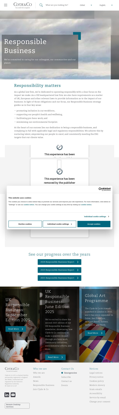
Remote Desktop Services (13, 405)
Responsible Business (43, 385)
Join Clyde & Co (41, 389)
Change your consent (100, 401)
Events (64, 385)
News (36, 381)
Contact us (66, 381)
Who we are (39, 373)
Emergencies (70, 373)
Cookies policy (97, 381)
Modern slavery (97, 385)
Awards (37, 377)
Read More (13, 329)
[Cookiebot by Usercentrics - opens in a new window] (100, 189)
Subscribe (66, 377)
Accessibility (96, 393)
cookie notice (29, 204)
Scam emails (96, 389)
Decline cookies (25, 224)
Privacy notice (96, 377)
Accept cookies (93, 224)
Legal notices (96, 373)
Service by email (98, 397)
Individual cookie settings (95, 216)
